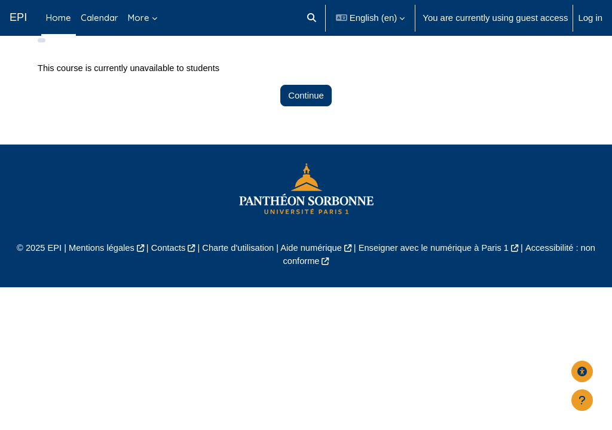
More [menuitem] (138, 17)
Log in (590, 18)
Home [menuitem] (58, 17)
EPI (18, 17)
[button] (312, 18)
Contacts (165, 266)
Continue (306, 113)
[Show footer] (582, 400)
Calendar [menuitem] (99, 17)
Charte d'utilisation (236, 266)
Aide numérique (311, 266)
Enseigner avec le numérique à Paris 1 (435, 266)
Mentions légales (98, 266)
